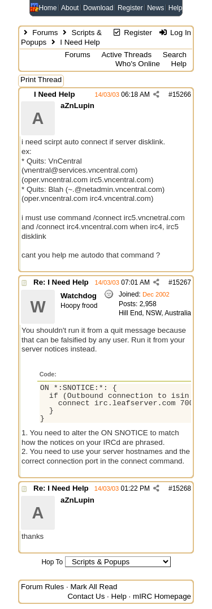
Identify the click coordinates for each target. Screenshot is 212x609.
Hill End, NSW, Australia (155, 313)
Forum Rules (42, 586)
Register (130, 8)
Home (48, 8)
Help (175, 8)
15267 (181, 282)
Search (175, 54)
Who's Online (137, 63)
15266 (181, 94)
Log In (175, 32)
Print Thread (41, 79)
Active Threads (126, 54)
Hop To (52, 562)
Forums (45, 32)
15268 (181, 488)
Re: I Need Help (61, 282)
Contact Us (86, 596)
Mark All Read (93, 586)
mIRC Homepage (162, 596)
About (70, 8)
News (155, 8)
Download (98, 8)
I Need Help (54, 94)
